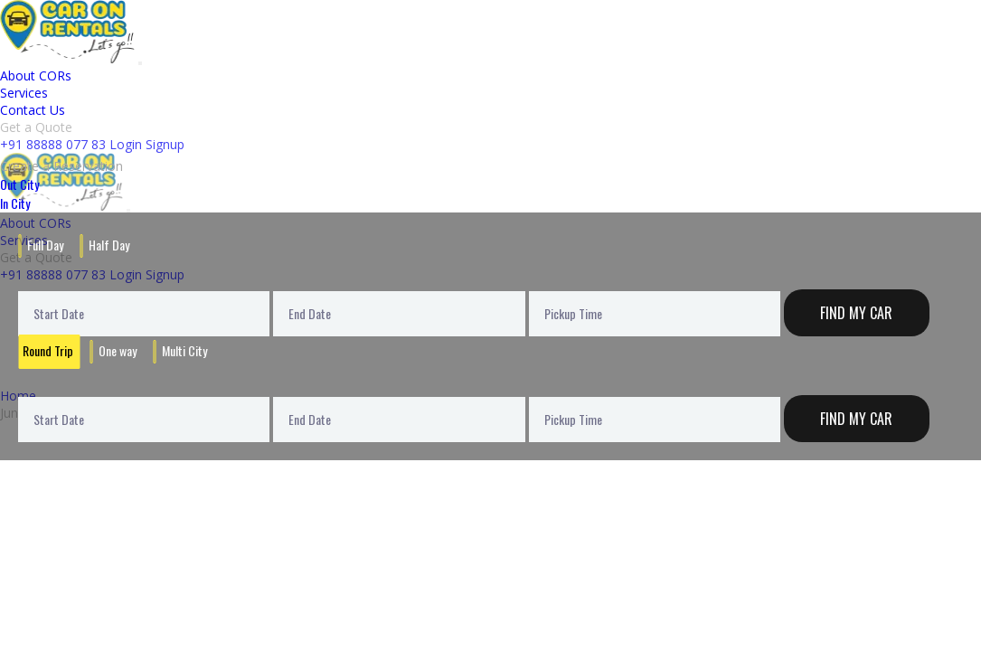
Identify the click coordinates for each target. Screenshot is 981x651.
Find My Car (856, 313)
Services (24, 92)
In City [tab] (15, 202)
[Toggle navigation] (140, 63)
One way (118, 350)
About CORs (35, 75)
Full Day (45, 244)
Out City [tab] (19, 184)
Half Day (109, 244)
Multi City (184, 350)
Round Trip (48, 350)
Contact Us (32, 109)
